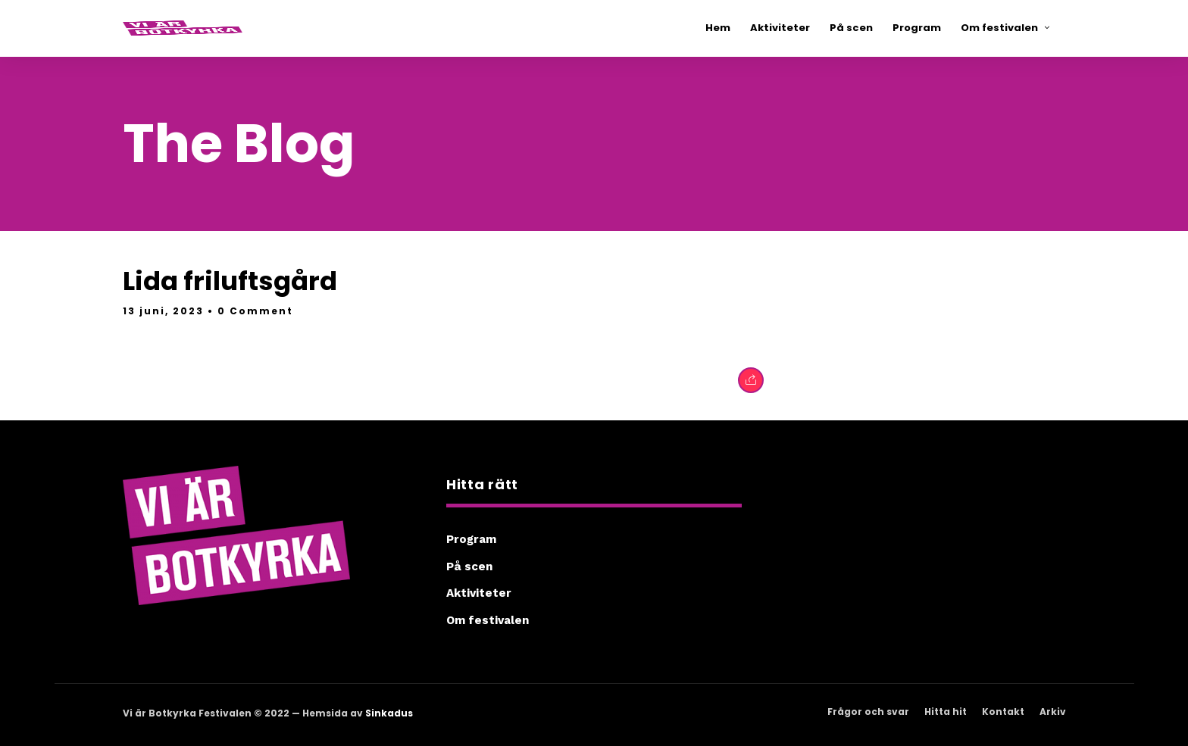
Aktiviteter (478, 593)
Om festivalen (487, 620)
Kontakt (1003, 711)
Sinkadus (389, 713)
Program (471, 539)
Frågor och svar (868, 711)
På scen (469, 566)
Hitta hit (945, 711)
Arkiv (1053, 711)
